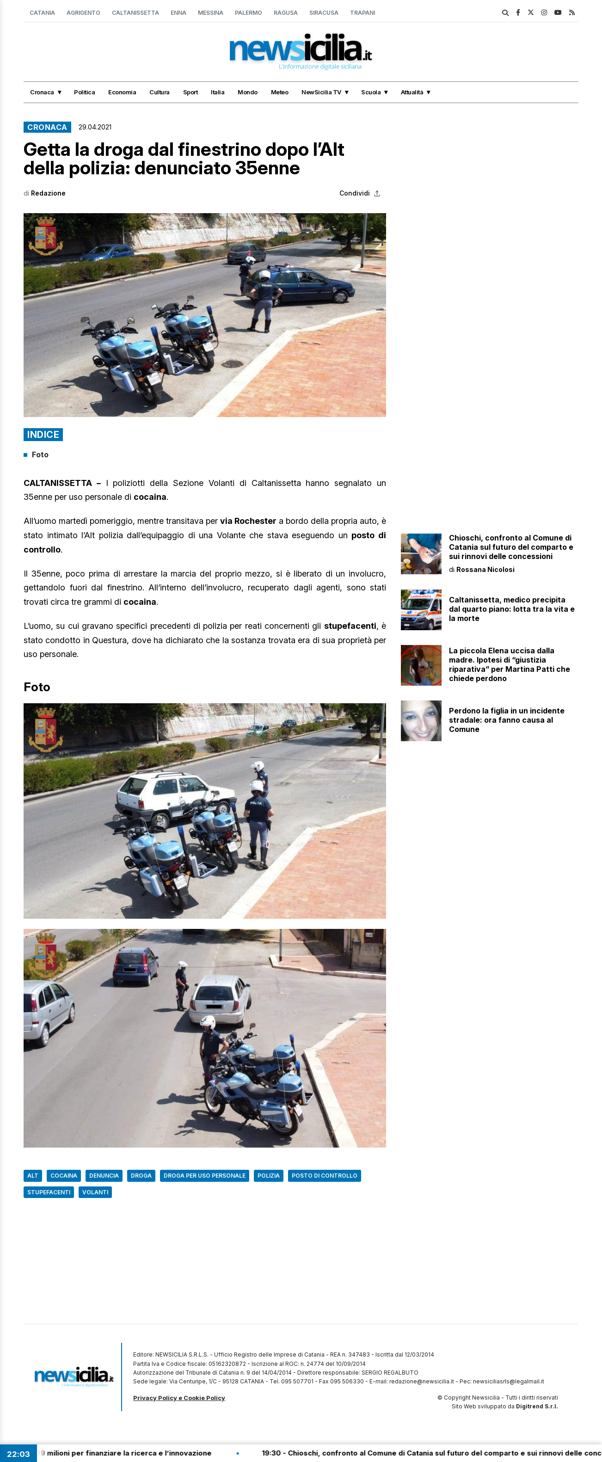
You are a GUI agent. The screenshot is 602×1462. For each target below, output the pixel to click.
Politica (84, 92)
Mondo (248, 92)
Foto (40, 454)
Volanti (95, 1192)
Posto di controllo (324, 1175)
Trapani (362, 12)
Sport (190, 92)
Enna (178, 12)
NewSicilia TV (321, 92)
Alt (32, 1175)
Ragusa (286, 12)
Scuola (371, 92)
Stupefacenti (48, 1192)
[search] (505, 13)
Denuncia (104, 1175)
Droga (141, 1175)
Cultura (159, 92)
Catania (42, 12)
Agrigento (83, 12)
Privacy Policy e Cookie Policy (179, 1397)
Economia (122, 92)
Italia (217, 92)
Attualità (412, 92)
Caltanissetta (135, 12)
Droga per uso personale (205, 1175)
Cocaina (63, 1175)
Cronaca (42, 92)
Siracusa (323, 12)
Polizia (269, 1175)
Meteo (280, 92)
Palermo (248, 12)
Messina (210, 12)
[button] (205, 315)
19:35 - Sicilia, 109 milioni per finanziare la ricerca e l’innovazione (117, 1453)
